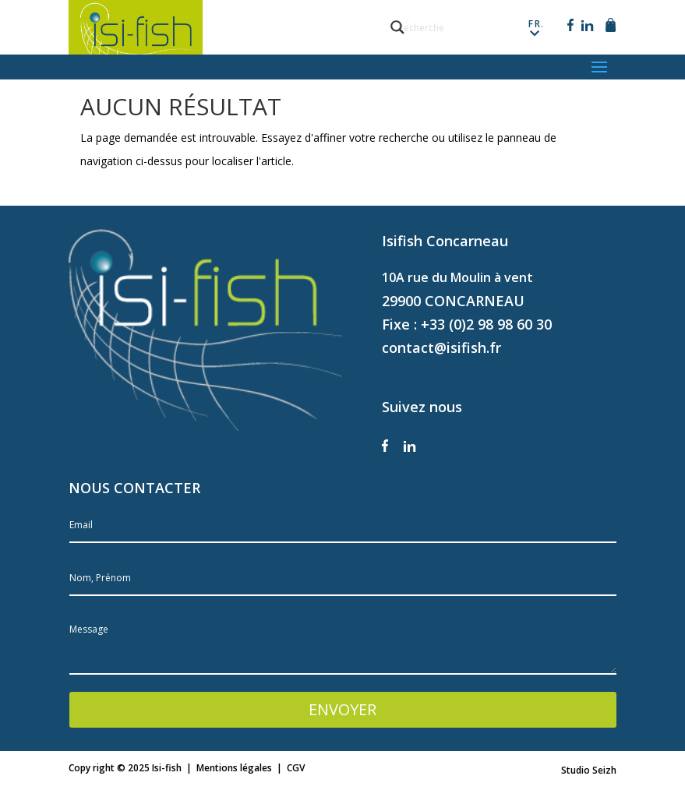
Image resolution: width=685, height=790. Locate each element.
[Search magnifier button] (397, 27)
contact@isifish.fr (441, 347)
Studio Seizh (588, 770)
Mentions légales (234, 767)
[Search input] (468, 27)
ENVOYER (342, 709)
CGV (296, 767)
